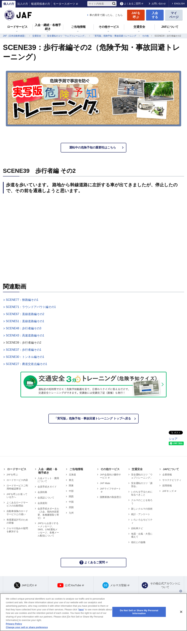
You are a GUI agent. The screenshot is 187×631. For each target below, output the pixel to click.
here (81, 609)
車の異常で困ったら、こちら (106, 15)
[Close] (181, 612)
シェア (173, 438)
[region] (93, 612)
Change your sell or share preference (27, 627)
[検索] (114, 3)
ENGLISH (179, 3)
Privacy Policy (14, 623)
